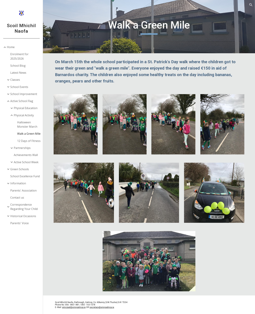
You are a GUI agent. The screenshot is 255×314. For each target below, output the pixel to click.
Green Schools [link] (19, 169)
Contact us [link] (17, 197)
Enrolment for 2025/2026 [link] (19, 56)
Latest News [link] (18, 73)
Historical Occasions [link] (23, 216)
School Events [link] (19, 87)
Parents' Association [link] (23, 190)
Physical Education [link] (25, 108)
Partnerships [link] (22, 148)
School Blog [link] (18, 66)
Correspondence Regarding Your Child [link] (24, 207)
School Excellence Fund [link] (25, 176)
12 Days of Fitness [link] (29, 141)
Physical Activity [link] (24, 115)
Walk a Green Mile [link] (29, 134)
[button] (251, 5)
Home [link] (11, 47)
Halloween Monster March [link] (27, 124)
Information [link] (18, 183)
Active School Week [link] (26, 162)
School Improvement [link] (23, 94)
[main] (149, 26)
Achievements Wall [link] (26, 155)
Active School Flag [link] (21, 101)
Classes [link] (15, 80)
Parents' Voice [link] (19, 223)
